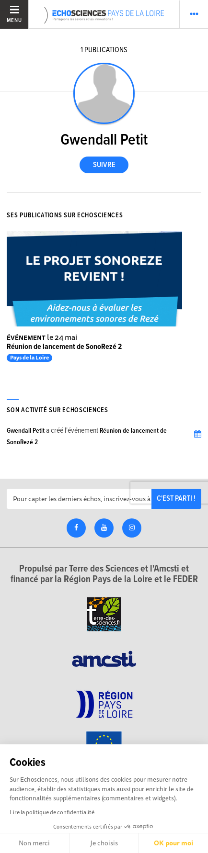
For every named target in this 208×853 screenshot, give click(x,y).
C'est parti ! (176, 499)
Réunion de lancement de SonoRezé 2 (64, 347)
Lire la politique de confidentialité (52, 812)
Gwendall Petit (26, 430)
